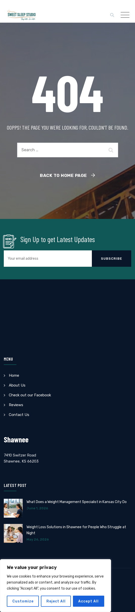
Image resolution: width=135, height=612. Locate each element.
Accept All (88, 601)
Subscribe (111, 258)
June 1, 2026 (37, 508)
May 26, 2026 (37, 539)
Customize (23, 601)
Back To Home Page (63, 175)
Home (14, 375)
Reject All (56, 601)
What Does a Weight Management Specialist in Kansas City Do (76, 502)
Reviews (16, 405)
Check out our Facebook (30, 395)
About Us (17, 385)
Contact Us (19, 414)
